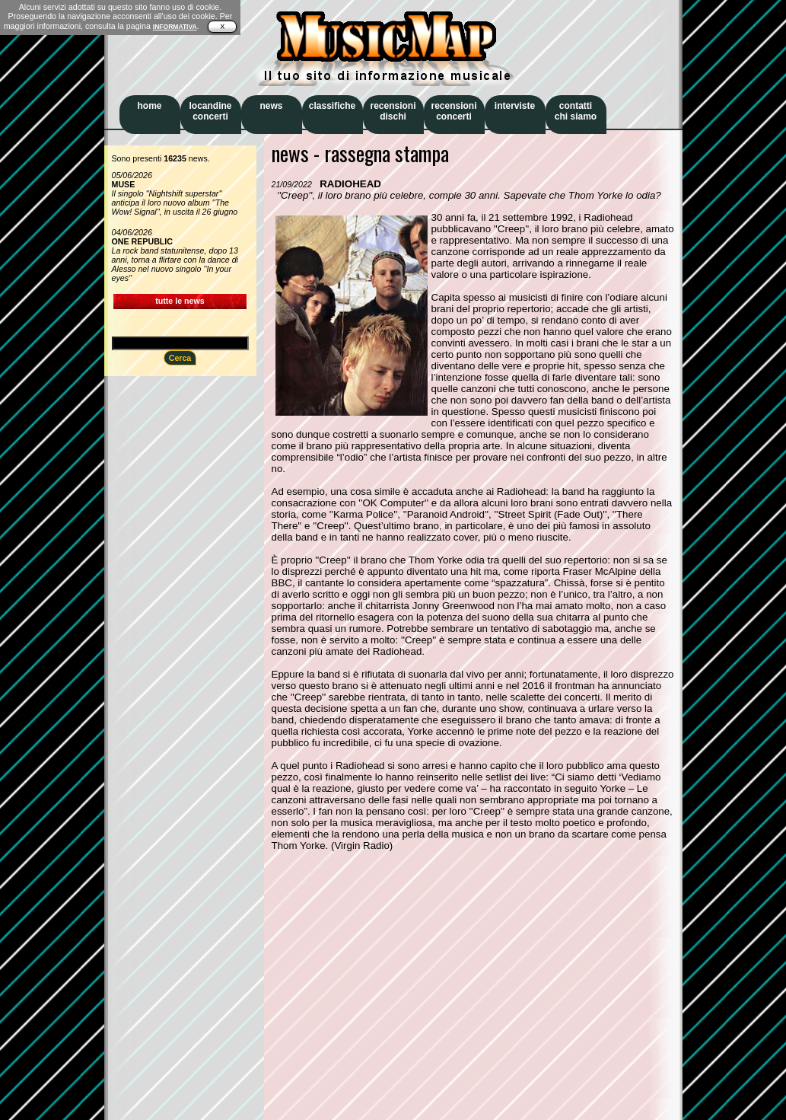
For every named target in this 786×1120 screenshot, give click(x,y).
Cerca (180, 357)
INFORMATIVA (175, 26)
